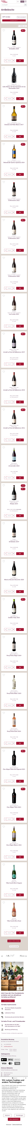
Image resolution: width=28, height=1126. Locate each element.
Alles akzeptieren (14, 1119)
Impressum (8, 1124)
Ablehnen (7, 1115)
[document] (14, 1096)
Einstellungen (19, 1115)
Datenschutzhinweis (17, 1124)
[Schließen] (26, 1078)
